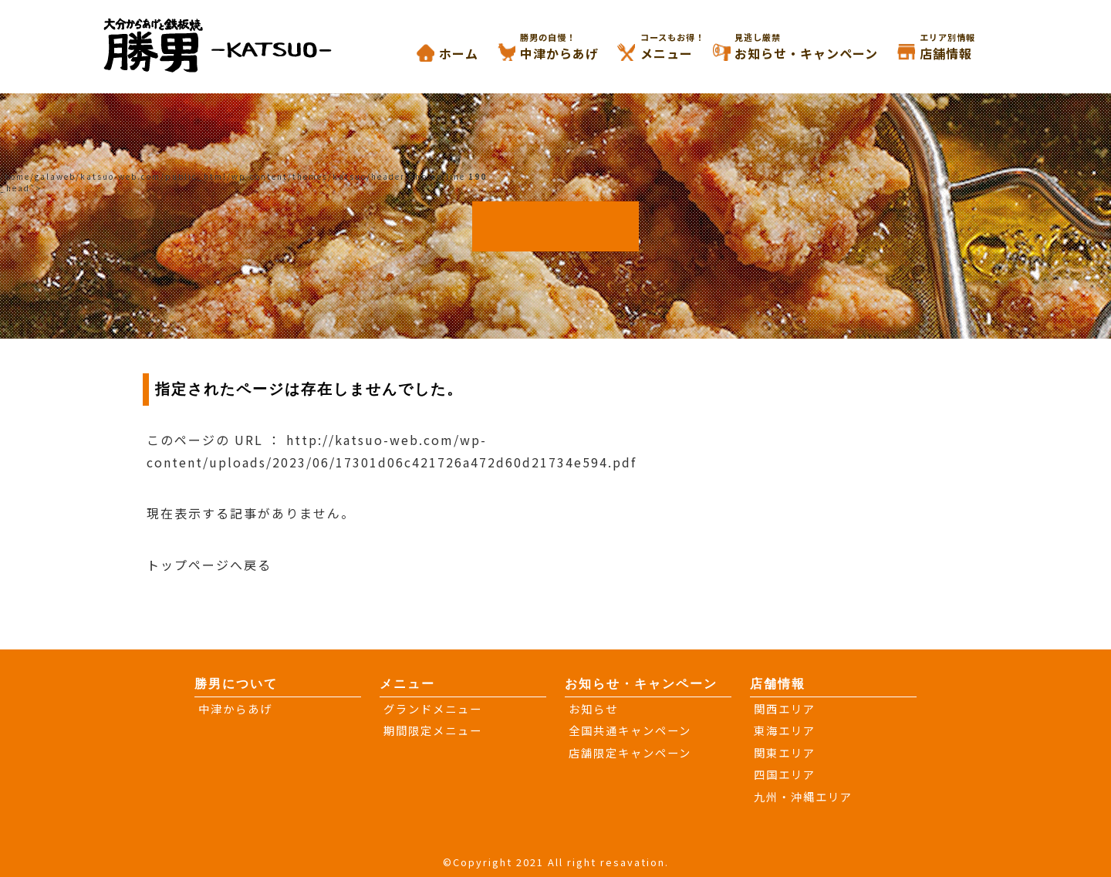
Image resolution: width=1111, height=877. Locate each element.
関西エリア (785, 708)
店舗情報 (965, 46)
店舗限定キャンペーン (630, 752)
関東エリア (785, 752)
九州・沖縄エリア (803, 796)
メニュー (685, 46)
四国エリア (785, 774)
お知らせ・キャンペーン (825, 46)
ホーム (458, 53)
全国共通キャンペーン (630, 730)
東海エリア (785, 730)
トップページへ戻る (209, 564)
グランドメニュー (432, 708)
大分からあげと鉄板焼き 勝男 (233, 44)
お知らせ (593, 708)
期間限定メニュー (432, 730)
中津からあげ (578, 46)
